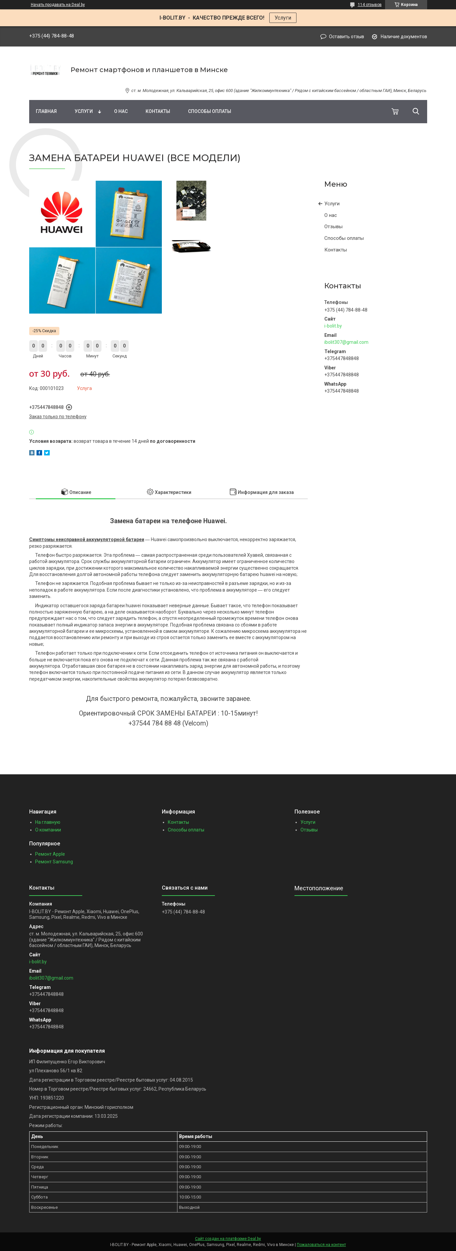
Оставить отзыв (346, 36)
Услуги (283, 18)
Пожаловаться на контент (321, 1244)
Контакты (158, 111)
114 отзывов (370, 4)
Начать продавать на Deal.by (58, 4)
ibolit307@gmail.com (346, 342)
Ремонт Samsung (54, 861)
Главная (46, 111)
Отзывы (333, 227)
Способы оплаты (209, 111)
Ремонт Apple (50, 854)
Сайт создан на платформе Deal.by (228, 1238)
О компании (48, 829)
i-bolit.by (333, 326)
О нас (121, 111)
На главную (47, 822)
